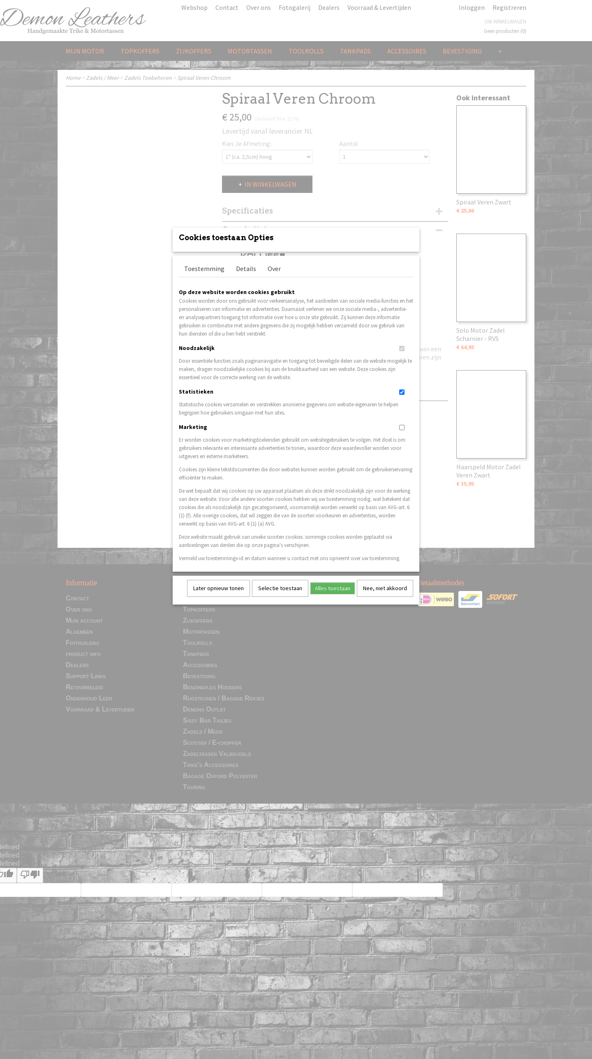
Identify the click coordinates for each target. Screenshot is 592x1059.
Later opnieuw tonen (218, 598)
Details (246, 279)
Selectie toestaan (280, 598)
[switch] (402, 359)
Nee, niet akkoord (385, 598)
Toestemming (204, 279)
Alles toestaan (332, 598)
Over (274, 279)
